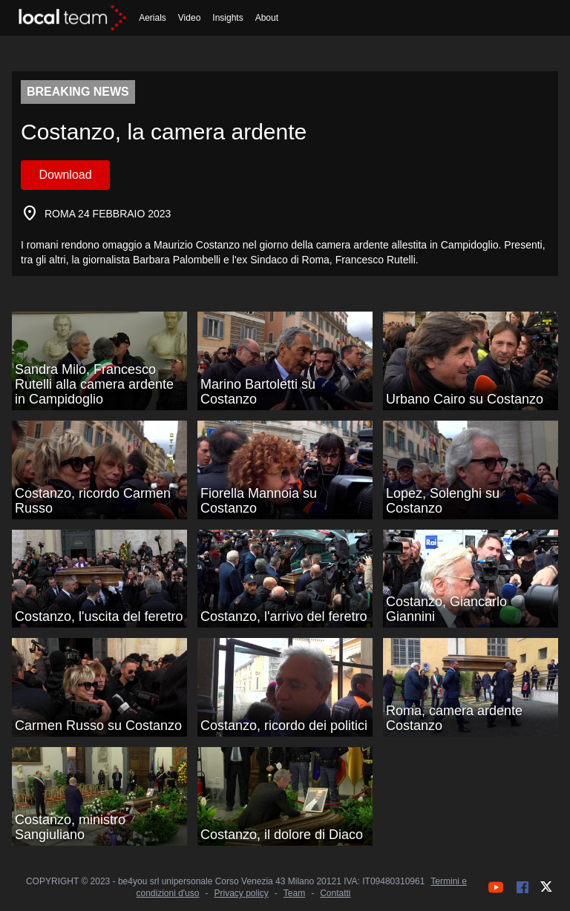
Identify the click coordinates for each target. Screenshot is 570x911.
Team (294, 893)
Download (65, 174)
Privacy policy (241, 893)
